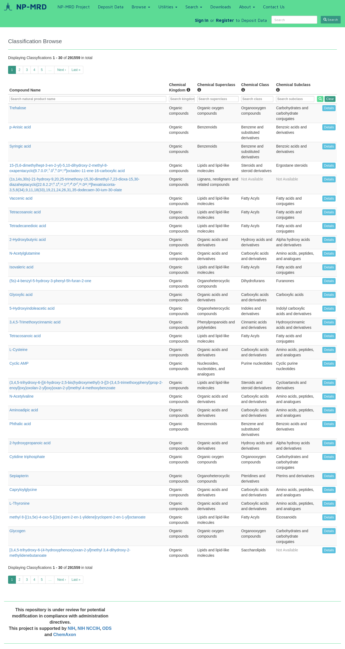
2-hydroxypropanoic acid (30, 443)
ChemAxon (64, 634)
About (247, 6)
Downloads (220, 6)
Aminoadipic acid (23, 410)
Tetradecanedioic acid (27, 226)
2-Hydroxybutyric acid (27, 239)
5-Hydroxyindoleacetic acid (31, 308)
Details (329, 108)
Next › (61, 70)
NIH (71, 628)
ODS (107, 628)
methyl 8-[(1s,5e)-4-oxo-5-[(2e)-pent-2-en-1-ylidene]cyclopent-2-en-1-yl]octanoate (77, 517)
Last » (75, 70)
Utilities (167, 6)
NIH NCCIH (89, 628)
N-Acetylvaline (21, 396)
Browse (141, 6)
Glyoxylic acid (21, 294)
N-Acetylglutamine (24, 253)
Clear (330, 99)
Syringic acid (20, 146)
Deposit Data (110, 6)
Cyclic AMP (19, 363)
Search (193, 6)
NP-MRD (31, 6)
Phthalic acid (20, 424)
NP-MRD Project (73, 6)
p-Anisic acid (20, 127)
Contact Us (274, 6)
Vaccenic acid (20, 198)
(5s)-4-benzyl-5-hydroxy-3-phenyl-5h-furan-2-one (50, 281)
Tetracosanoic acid (25, 212)
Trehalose (17, 108)
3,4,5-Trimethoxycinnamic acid (34, 322)
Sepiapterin (19, 476)
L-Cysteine (18, 349)
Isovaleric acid (21, 267)
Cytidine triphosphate (27, 457)
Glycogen (17, 531)
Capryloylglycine (23, 489)
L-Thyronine (19, 503)
